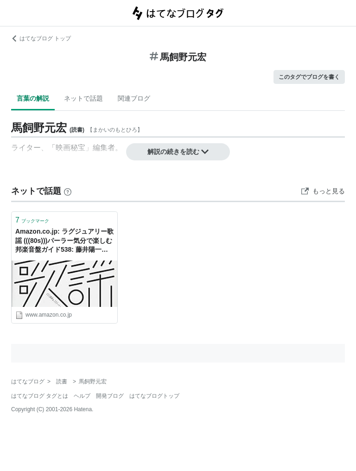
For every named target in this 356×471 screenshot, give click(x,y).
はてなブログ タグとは (39, 396)
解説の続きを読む (178, 151)
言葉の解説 (33, 98)
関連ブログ (134, 98)
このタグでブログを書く (309, 77)
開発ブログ (110, 396)
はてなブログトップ (154, 396)
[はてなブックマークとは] (67, 191)
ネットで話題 (83, 98)
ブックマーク (32, 220)
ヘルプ (82, 396)
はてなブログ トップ (41, 38)
